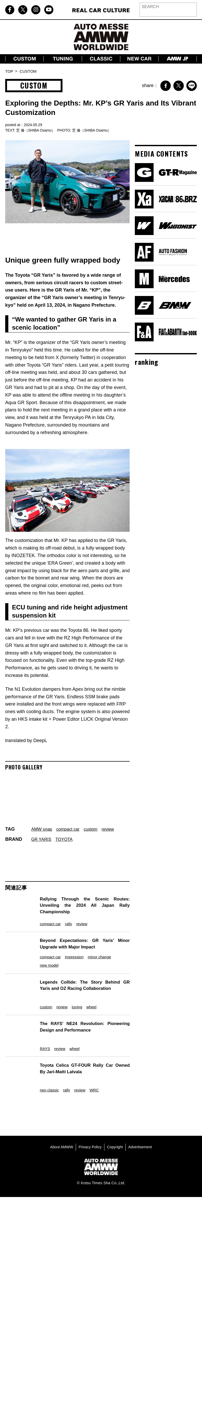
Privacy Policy (89, 1125)
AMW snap (42, 829)
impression (76, 952)
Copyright (115, 1125)
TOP (9, 71)
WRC (98, 1069)
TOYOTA (66, 839)
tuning (78, 998)
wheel (95, 998)
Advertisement (141, 1125)
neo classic (47, 1069)
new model (46, 962)
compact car (71, 829)
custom (95, 829)
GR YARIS (42, 839)
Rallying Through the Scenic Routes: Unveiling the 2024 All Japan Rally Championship (82, 905)
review (114, 829)
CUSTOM (28, 71)
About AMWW (60, 1125)
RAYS (41, 1033)
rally (69, 920)
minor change (106, 952)
